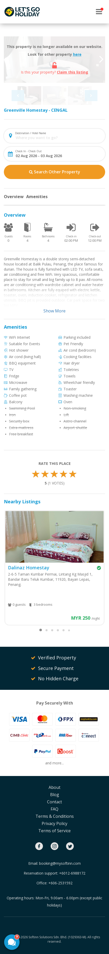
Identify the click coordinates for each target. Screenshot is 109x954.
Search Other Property (54, 172)
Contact (54, 802)
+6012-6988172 (72, 873)
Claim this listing (72, 72)
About (54, 787)
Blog (54, 794)
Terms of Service (54, 831)
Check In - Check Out (28, 151)
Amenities (37, 196)
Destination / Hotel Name (30, 133)
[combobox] (58, 137)
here (77, 54)
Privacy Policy (54, 823)
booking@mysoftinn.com (60, 863)
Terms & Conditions (54, 816)
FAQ (54, 809)
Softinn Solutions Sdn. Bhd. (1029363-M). (58, 937)
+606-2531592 (60, 882)
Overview (14, 196)
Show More (54, 311)
